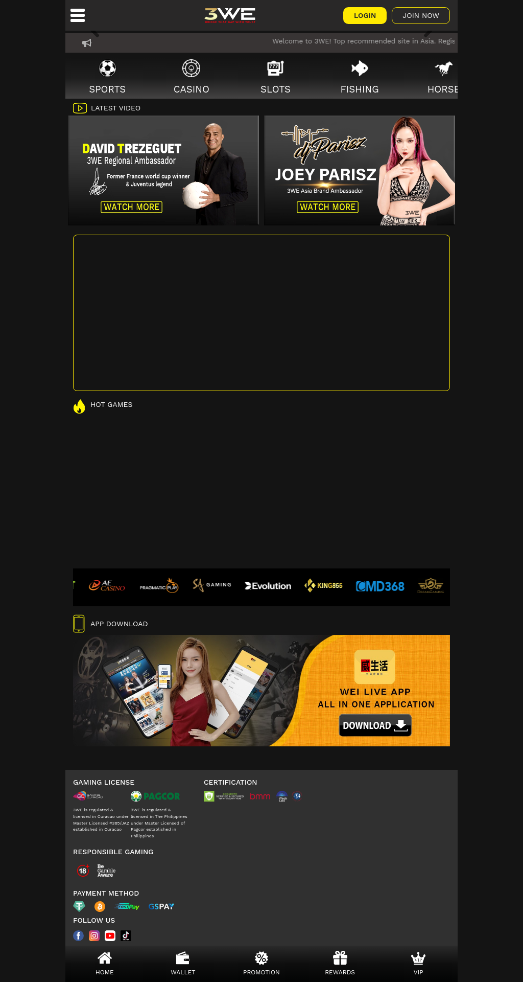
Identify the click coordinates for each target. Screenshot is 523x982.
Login (365, 15)
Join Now (420, 15)
